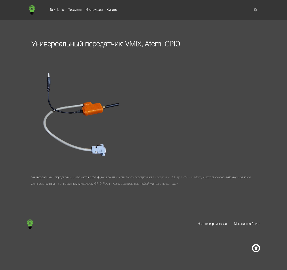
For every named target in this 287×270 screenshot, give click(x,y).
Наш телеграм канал (212, 224)
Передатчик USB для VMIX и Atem (177, 177)
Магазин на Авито (247, 224)
